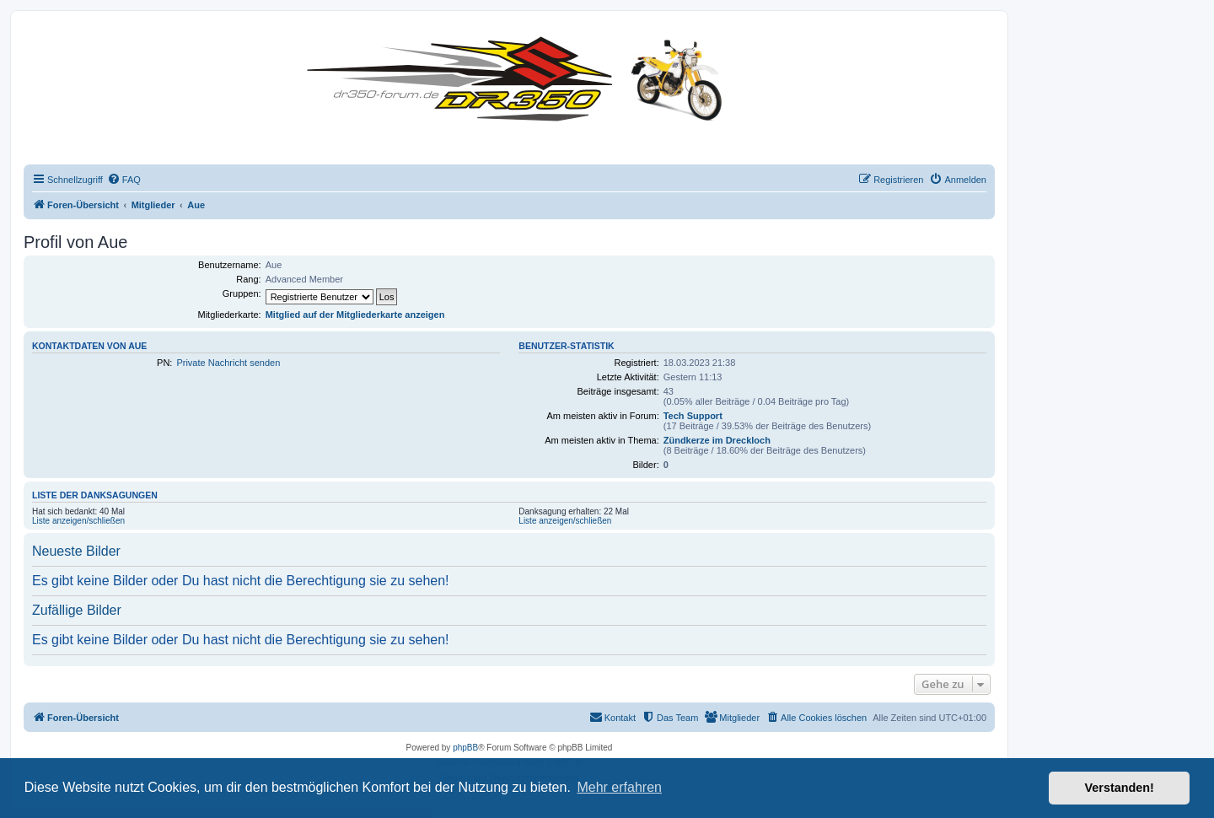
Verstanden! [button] (1119, 787)
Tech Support (692, 416)
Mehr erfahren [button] (619, 787)
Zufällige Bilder (76, 610)
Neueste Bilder (76, 551)
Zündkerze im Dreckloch (717, 440)
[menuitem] (124, 180)
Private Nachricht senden (228, 363)
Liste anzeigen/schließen (78, 520)
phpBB (465, 747)
